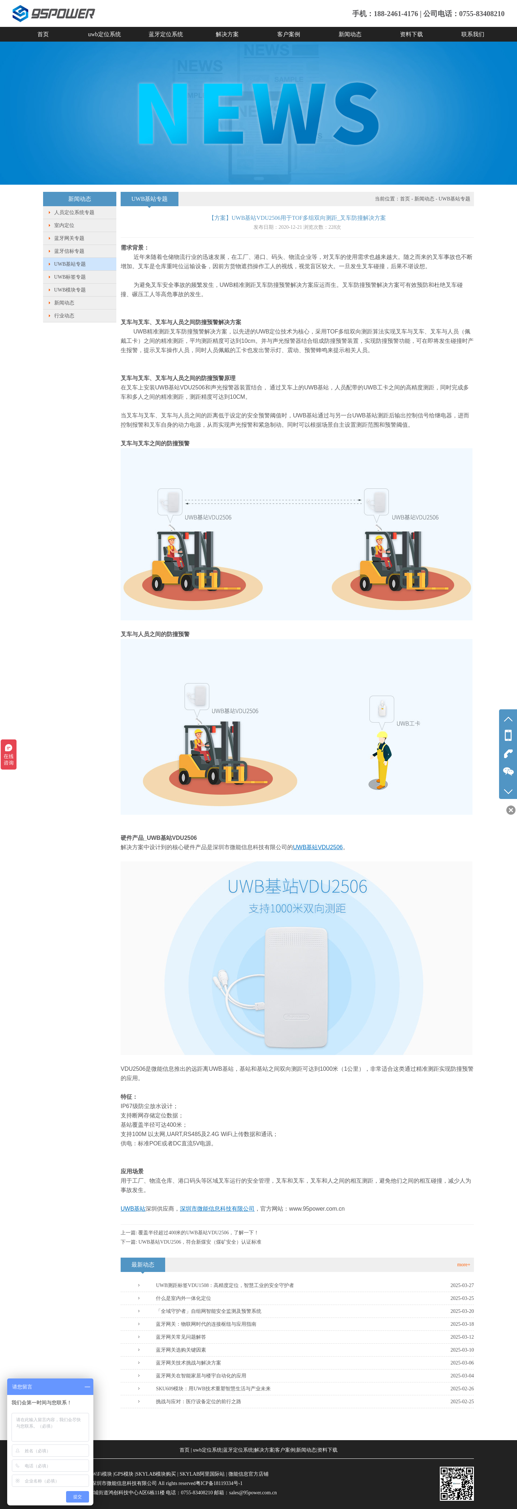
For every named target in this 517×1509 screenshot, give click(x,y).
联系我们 (472, 34)
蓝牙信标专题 (69, 251)
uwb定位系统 (104, 34)
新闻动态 (350, 34)
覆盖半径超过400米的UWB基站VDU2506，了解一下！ (198, 1232)
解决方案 (227, 34)
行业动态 (64, 315)
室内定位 (64, 225)
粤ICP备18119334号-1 (219, 1483)
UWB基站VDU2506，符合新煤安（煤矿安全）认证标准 (199, 1242)
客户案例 (288, 34)
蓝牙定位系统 (166, 34)
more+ (463, 1264)
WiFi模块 (102, 1474)
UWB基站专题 (70, 264)
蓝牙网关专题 (69, 238)
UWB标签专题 (70, 277)
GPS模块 (124, 1474)
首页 (43, 34)
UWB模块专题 (70, 290)
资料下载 (411, 34)
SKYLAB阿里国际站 (202, 1474)
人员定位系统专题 (74, 212)
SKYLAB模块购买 (156, 1474)
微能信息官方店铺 (248, 1474)
